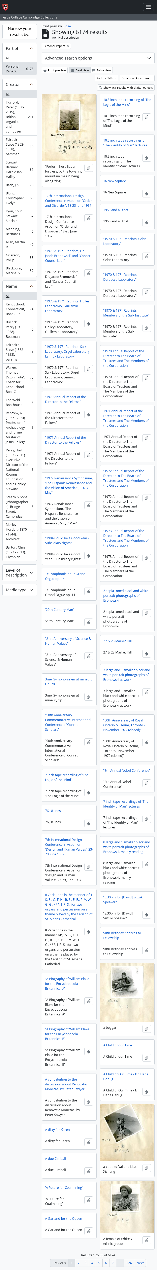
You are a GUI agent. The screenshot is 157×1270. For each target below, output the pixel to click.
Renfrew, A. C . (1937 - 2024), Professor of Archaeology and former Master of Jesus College (19, 427)
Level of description (16, 572)
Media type (16, 590)
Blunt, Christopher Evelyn (19, 198)
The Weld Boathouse (19, 402)
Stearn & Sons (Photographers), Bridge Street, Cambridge (19, 507)
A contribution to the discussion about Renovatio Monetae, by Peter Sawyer (66, 1084)
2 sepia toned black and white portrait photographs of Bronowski (125, 596)
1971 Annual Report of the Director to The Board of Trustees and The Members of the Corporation (126, 418)
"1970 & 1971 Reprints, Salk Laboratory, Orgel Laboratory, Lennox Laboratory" (67, 351)
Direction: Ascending (136, 78)
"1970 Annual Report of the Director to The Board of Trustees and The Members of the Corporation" (126, 358)
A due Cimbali (55, 1158)
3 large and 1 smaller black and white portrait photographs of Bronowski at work (126, 675)
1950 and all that (115, 210)
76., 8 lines (53, 811)
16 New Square (114, 181)
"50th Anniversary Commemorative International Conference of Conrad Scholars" (68, 722)
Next (140, 1263)
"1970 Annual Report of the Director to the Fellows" (65, 399)
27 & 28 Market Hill (117, 641)
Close (67, 26)
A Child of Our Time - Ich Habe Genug (125, 1076)
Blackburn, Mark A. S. (19, 270)
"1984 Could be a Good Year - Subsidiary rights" (67, 540)
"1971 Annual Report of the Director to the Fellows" (65, 440)
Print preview (54, 70)
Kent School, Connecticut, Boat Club (19, 309)
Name (11, 286)
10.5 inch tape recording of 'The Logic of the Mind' (127, 102)
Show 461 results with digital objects (126, 87)
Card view (80, 70)
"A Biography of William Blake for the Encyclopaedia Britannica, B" (67, 1034)
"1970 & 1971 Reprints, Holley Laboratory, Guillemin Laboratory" (67, 306)
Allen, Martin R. (19, 244)
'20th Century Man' (59, 609)
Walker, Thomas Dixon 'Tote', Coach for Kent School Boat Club (19, 379)
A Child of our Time (117, 1045)
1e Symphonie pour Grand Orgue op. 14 (65, 576)
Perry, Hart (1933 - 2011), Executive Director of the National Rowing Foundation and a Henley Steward (19, 469)
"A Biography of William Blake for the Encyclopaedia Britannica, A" (67, 984)
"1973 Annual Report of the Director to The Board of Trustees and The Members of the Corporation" (126, 538)
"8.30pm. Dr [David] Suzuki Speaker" (123, 899)
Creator (13, 84)
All (7, 58)
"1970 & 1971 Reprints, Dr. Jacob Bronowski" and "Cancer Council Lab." (68, 256)
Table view (101, 70)
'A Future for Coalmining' (64, 1187)
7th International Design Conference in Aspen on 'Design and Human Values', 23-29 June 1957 (69, 846)
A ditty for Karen (57, 1129)
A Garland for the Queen (63, 1218)
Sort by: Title (105, 78)
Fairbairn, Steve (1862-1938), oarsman (19, 146)
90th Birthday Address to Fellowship (122, 935)
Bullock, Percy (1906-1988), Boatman (19, 329)
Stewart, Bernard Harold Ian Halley (19, 169)
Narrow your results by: (19, 31)
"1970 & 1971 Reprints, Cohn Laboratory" (124, 241)
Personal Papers (19, 68)
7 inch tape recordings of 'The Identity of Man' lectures (125, 804)
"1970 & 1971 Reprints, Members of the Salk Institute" (126, 313)
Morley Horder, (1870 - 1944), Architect (19, 531)
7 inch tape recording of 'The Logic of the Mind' (67, 777)
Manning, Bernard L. (19, 231)
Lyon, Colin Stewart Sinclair (19, 216)
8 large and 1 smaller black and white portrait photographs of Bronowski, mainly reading (126, 847)
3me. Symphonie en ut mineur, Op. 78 (68, 681)
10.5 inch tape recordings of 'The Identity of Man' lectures (125, 142)
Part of (12, 48)
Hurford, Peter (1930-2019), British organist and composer (19, 117)
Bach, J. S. (19, 186)
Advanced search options (68, 58)
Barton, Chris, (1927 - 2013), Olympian (19, 552)
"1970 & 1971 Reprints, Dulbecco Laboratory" (120, 277)
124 (129, 1263)
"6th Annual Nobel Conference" (126, 770)
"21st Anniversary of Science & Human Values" (68, 641)
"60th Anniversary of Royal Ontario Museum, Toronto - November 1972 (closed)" (124, 725)
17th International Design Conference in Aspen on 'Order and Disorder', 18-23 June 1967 (68, 201)
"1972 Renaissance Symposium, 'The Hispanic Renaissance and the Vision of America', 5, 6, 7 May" (69, 485)
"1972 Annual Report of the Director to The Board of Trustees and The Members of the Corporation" (126, 478)
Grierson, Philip (19, 257)
